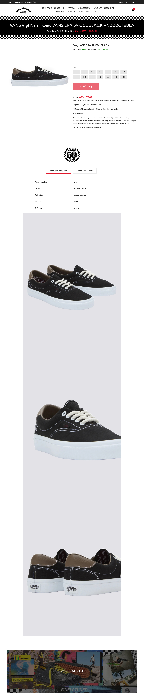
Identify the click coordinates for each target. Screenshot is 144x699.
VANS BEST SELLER (73, 671)
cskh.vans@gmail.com (16, 2)
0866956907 (32, 2)
